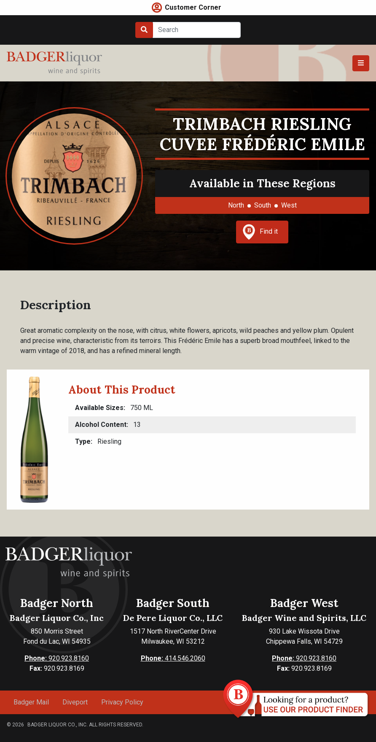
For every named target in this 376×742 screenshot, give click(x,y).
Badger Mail (31, 702)
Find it (260, 232)
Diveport (75, 702)
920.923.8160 (56, 658)
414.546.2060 (173, 658)
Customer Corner (193, 7)
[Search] (197, 30)
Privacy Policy (122, 702)
